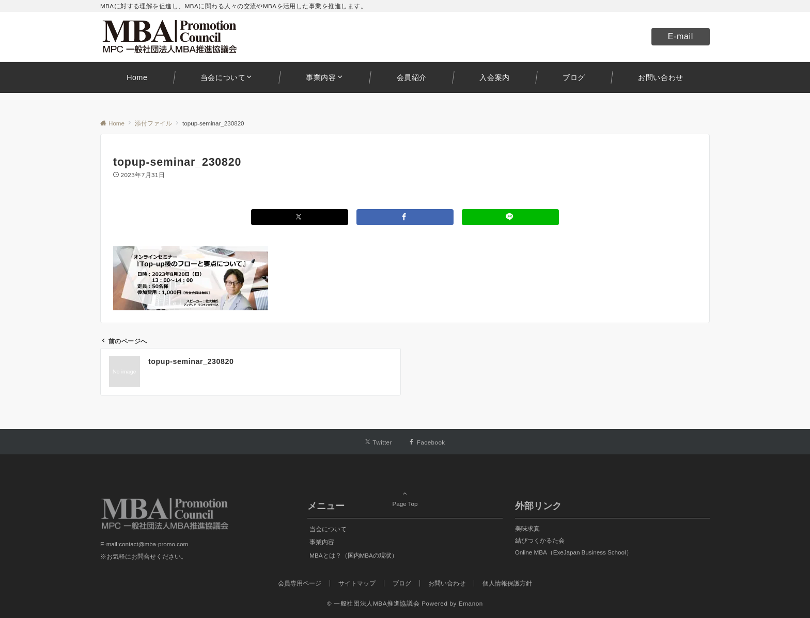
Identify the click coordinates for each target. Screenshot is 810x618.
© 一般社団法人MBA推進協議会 (373, 603)
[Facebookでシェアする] (405, 217)
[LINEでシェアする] (510, 217)
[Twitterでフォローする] (378, 442)
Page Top (405, 490)
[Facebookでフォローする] (427, 442)
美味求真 (527, 528)
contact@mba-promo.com (153, 544)
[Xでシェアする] (299, 217)
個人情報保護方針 (507, 583)
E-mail (680, 36)
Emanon (471, 603)
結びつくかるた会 (540, 540)
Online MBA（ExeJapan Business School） (573, 552)
